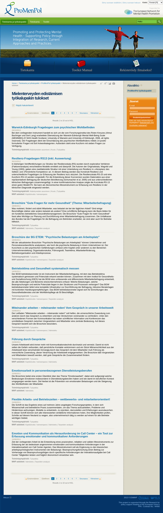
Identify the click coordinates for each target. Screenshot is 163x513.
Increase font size (105, 83)
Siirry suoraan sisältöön (111, 3)
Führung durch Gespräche (29, 339)
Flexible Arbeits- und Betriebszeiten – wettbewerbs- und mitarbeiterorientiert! (61, 399)
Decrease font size (101, 83)
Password (133, 111)
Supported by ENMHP (142, 11)
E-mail (132, 106)
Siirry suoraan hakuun (131, 3)
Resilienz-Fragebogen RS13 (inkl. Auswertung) (41, 158)
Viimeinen (94, 113)
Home (14, 83)
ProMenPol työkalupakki (140, 91)
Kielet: (145, 2)
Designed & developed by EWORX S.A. (143, 498)
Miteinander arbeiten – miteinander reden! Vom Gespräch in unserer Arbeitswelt (62, 307)
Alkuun (6, 498)
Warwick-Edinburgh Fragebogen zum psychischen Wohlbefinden (53, 127)
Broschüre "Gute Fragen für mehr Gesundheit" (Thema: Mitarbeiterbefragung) (61, 203)
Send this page (109, 83)
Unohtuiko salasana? (138, 125)
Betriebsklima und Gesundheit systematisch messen (45, 268)
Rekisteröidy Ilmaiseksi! (136, 70)
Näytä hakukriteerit (25, 105)
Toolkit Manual (82, 70)
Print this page (113, 83)
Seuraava (84, 113)
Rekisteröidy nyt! (147, 123)
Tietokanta (27, 70)
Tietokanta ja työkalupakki (29, 83)
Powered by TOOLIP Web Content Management (156, 498)
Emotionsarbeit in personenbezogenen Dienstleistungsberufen (52, 370)
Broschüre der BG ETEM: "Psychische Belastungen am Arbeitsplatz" (56, 237)
